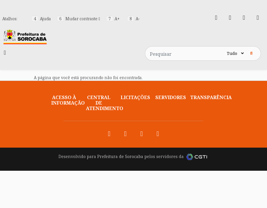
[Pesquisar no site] (185, 53)
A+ (113, 19)
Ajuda (41, 19)
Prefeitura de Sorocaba (120, 156)
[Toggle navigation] (4, 53)
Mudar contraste (79, 19)
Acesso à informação (68, 100)
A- (133, 19)
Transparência (211, 97)
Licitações (135, 97)
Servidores (170, 97)
